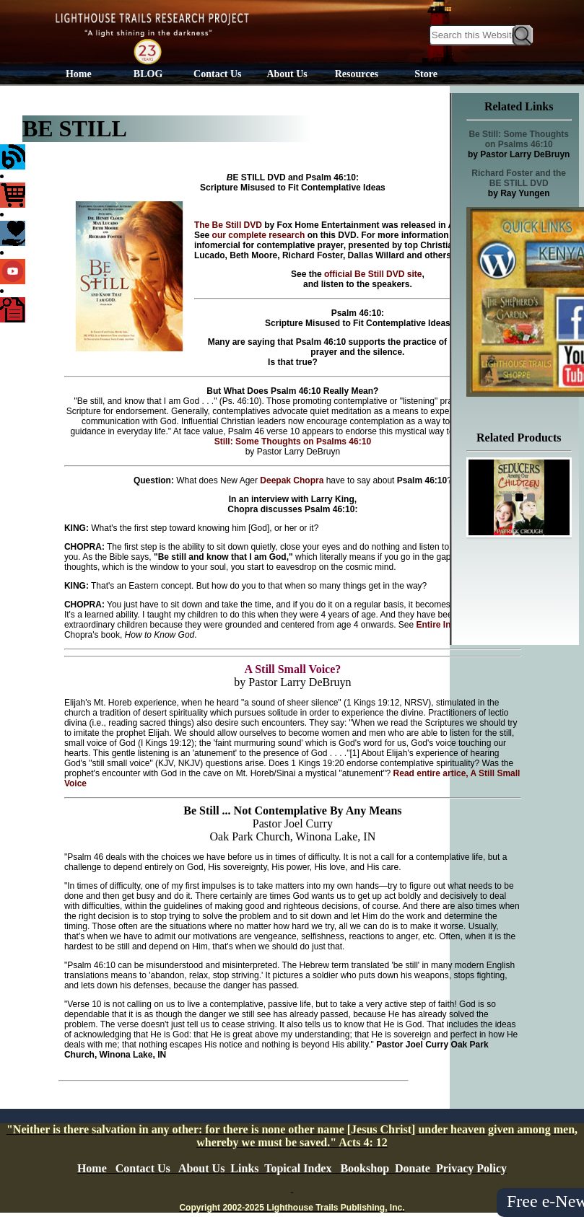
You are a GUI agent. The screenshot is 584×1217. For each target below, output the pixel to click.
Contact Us (217, 74)
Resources (356, 74)
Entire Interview (449, 625)
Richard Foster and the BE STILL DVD (518, 178)
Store (425, 74)
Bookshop (364, 1168)
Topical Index (297, 1168)
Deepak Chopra (291, 480)
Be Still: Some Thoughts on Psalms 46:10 (518, 139)
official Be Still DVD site (372, 274)
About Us (286, 74)
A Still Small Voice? (292, 669)
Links (244, 1168)
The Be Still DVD (228, 225)
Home (79, 74)
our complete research (260, 235)
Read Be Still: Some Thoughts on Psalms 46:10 (364, 436)
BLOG (148, 74)
